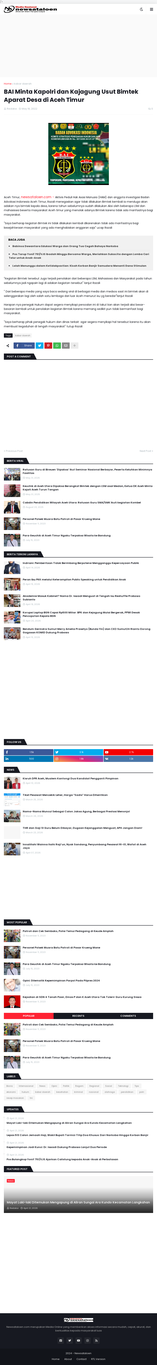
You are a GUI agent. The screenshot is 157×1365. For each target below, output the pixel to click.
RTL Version (98, 1359)
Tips (136, 1086)
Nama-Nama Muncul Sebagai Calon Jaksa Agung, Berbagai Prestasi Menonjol (76, 811)
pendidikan (127, 1092)
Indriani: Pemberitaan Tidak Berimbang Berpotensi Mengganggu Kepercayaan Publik (81, 563)
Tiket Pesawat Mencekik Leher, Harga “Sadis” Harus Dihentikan (65, 795)
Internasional (26, 1086)
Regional (94, 1086)
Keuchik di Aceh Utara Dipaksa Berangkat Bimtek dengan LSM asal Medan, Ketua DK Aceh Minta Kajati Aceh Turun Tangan (88, 487)
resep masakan (15, 1098)
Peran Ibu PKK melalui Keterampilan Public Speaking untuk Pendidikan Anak (74, 579)
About (68, 1359)
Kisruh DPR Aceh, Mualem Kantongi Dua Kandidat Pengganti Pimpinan (70, 778)
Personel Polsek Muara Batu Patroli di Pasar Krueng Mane (61, 519)
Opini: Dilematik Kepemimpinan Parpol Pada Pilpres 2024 (61, 980)
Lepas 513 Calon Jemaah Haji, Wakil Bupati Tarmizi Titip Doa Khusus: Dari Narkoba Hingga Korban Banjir (77, 1135)
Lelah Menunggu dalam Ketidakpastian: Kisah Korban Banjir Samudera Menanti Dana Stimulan (79, 266)
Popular (29, 1016)
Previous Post (14, 451)
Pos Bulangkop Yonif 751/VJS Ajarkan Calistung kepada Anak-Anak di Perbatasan (62, 1159)
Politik (66, 1086)
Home (8, 84)
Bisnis (9, 1086)
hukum (25, 1092)
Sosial (108, 1086)
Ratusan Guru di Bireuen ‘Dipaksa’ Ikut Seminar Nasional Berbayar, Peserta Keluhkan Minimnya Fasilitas (87, 471)
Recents (78, 1016)
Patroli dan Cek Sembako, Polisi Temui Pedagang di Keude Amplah (68, 931)
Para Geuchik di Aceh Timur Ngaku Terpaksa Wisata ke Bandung (67, 535)
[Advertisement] (78, 46)
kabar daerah (23, 84)
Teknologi (123, 1086)
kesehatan (62, 1092)
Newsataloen (83, 1353)
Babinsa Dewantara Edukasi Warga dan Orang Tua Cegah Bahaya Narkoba (65, 246)
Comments (128, 1016)
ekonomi (11, 1092)
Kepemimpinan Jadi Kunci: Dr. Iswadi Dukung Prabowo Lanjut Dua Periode (57, 1147)
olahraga (110, 1092)
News (42, 1086)
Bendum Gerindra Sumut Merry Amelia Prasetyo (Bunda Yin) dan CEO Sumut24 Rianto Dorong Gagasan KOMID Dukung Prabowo (86, 630)
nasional (94, 1092)
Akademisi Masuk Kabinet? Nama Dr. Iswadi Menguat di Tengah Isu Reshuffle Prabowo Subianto (81, 597)
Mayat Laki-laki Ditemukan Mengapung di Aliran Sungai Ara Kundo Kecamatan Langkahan (69, 1123)
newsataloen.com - (37, 197)
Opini (54, 1086)
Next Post (145, 451)
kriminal (78, 1092)
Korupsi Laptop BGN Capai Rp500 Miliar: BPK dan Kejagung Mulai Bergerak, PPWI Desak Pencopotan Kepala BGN (81, 614)
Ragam (79, 1086)
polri (141, 1092)
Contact (81, 1359)
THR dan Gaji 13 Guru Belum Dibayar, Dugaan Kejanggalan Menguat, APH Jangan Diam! (82, 828)
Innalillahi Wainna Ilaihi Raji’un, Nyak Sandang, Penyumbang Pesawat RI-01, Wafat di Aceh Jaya (84, 846)
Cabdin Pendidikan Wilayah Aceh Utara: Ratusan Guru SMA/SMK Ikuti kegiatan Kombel (82, 502)
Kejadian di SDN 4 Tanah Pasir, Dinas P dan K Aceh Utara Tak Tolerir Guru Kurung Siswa (82, 997)
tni (31, 1098)
